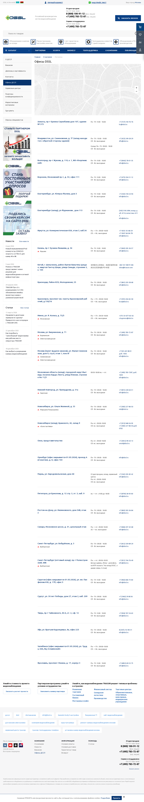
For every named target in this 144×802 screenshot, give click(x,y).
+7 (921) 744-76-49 (126, 560)
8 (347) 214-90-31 (125, 630)
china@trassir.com (126, 267)
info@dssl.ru (123, 163)
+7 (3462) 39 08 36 (126, 596)
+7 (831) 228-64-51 (126, 390)
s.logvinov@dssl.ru (126, 318)
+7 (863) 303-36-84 (126, 510)
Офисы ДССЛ (39, 753)
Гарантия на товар (69, 750)
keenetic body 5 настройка (68, 715)
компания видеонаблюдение (43, 723)
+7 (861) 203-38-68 (126, 282)
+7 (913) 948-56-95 (126, 423)
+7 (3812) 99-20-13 (126, 441)
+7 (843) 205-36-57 (126, 248)
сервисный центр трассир (15, 730)
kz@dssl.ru (123, 124)
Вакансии (38, 750)
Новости (37, 747)
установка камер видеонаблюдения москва (82, 730)
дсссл (7, 715)
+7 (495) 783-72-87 (76, 16)
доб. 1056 (123, 354)
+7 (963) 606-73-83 (126, 580)
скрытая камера (67, 723)
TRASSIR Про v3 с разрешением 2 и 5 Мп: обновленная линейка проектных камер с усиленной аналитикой (15, 292)
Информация (68, 741)
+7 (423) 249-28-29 (126, 138)
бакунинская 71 (91, 715)
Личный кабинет (55, 2)
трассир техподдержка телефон (45, 730)
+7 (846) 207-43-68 (126, 527)
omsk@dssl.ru (124, 443)
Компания (39, 741)
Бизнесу (71, 50)
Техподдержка (90, 50)
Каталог (12, 50)
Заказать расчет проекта (17, 691)
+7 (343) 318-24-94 (126, 194)
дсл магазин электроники (15, 723)
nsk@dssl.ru (123, 409)
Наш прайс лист (99, 2)
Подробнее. (105, 798)
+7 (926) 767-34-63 (126, 613)
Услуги (56, 50)
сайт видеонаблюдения (113, 715)
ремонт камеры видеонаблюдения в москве (98, 723)
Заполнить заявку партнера (52, 691)
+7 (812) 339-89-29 (126, 544)
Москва (138, 2)
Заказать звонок (129, 18)
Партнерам (40, 50)
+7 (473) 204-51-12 (126, 177)
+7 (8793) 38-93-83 (126, 494)
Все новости (24, 241)
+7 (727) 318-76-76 (126, 122)
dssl (17, 715)
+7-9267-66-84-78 (126, 233)
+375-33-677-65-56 (126, 316)
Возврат (65, 753)
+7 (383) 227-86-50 (126, 406)
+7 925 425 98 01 (125, 351)
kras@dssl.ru (124, 301)
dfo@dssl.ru (123, 141)
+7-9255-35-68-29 (126, 231)
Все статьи (25, 308)
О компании (111, 50)
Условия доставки (69, 747)
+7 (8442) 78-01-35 (126, 160)
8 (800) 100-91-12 (75, 13)
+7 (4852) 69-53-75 (126, 663)
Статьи (91, 744)
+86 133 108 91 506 (126, 265)
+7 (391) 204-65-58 (126, 299)
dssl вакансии (30, 715)
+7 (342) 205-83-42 (126, 474)
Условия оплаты (68, 744)
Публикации (131, 50)
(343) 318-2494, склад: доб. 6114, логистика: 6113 (128, 213)
